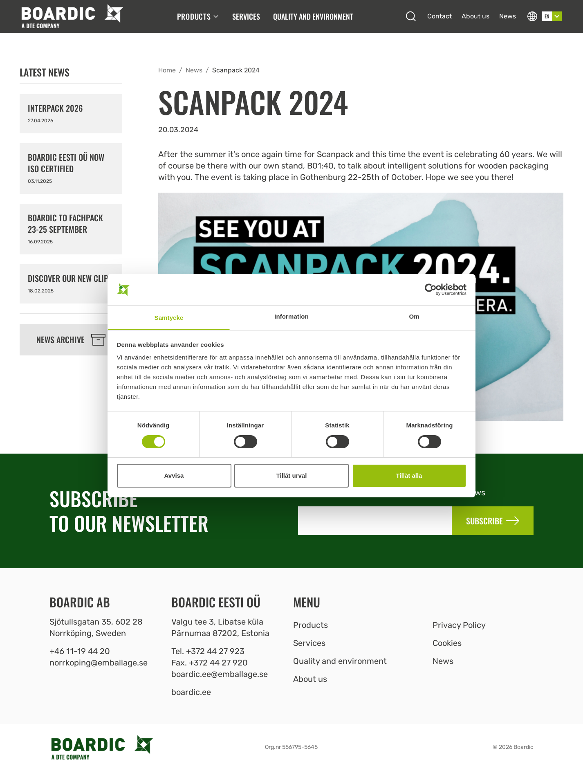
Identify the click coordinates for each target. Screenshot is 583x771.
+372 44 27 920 (218, 663)
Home (167, 70)
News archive (70, 339)
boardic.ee (191, 692)
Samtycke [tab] (169, 317)
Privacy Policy (459, 625)
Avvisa (174, 475)
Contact (439, 16)
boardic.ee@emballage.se (219, 674)
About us (475, 16)
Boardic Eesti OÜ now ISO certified (66, 162)
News (507, 16)
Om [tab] (414, 316)
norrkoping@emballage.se (98, 663)
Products (198, 16)
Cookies (447, 643)
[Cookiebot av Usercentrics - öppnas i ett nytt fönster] (430, 289)
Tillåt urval (291, 475)
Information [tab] (291, 316)
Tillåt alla (409, 475)
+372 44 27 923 (215, 651)
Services (246, 16)
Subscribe (492, 521)
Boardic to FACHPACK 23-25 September (65, 223)
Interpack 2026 (55, 108)
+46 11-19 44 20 (79, 651)
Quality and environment (313, 16)
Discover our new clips (70, 278)
